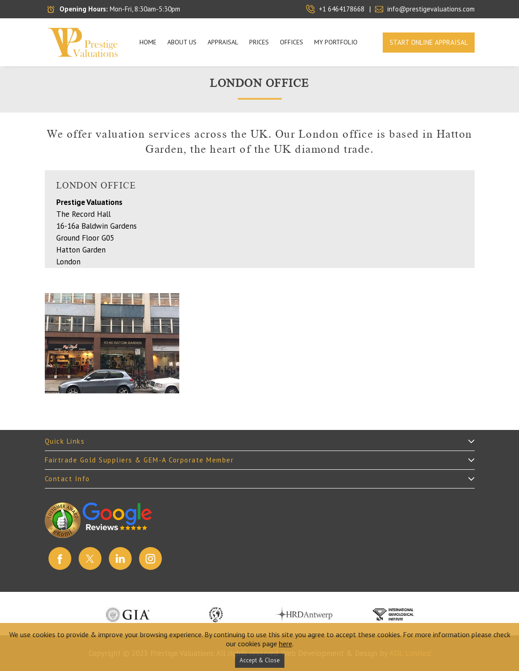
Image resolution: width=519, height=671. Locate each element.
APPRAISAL (223, 42)
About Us (182, 42)
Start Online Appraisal (429, 42)
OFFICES (291, 42)
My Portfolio (336, 42)
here (285, 643)
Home (147, 42)
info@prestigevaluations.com (431, 9)
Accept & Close (260, 660)
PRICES (259, 42)
